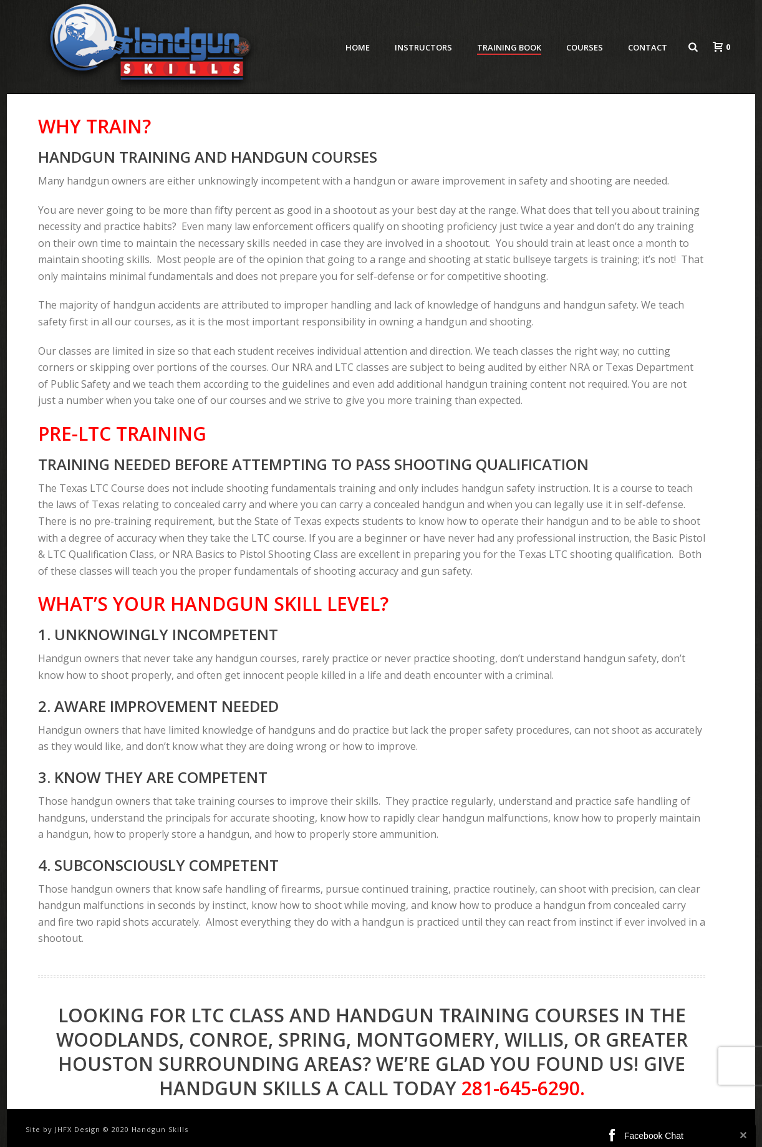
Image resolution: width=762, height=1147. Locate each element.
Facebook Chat (653, 1136)
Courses (584, 47)
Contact (647, 47)
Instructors (423, 47)
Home (357, 47)
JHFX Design (77, 1129)
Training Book (509, 47)
